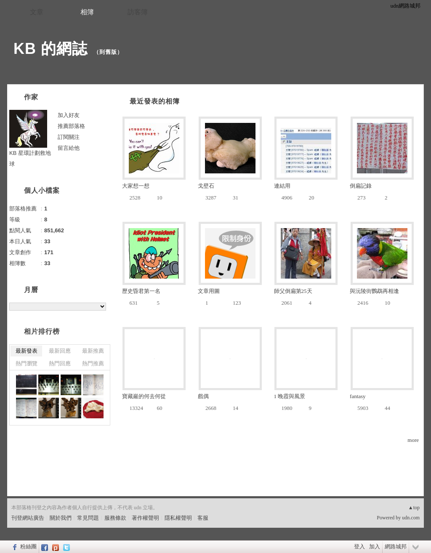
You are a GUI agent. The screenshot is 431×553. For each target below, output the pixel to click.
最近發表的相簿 (155, 101)
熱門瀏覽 (26, 363)
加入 (374, 546)
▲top (414, 507)
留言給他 (69, 148)
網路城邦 (396, 546)
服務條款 (115, 518)
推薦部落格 (71, 126)
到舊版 (108, 52)
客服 (202, 518)
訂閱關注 (69, 137)
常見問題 (88, 518)
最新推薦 (93, 351)
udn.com (411, 518)
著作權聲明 (145, 518)
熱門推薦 (93, 363)
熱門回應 (60, 363)
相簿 (87, 12)
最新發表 (26, 351)
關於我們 (61, 518)
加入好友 (69, 115)
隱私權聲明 (178, 518)
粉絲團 (28, 546)
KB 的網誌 (50, 48)
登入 (359, 546)
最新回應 (60, 351)
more (413, 440)
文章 (36, 12)
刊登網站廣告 (27, 518)
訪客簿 (138, 12)
